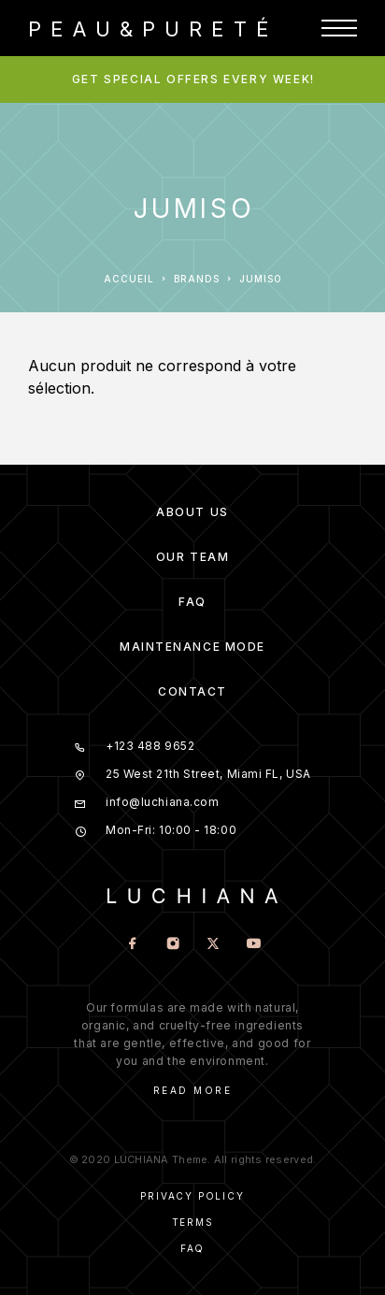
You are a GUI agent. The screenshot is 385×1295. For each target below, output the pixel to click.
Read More (193, 1090)
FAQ (192, 602)
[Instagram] (172, 945)
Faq (192, 1248)
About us (192, 512)
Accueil (129, 278)
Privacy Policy (192, 1195)
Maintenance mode (192, 647)
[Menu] (339, 28)
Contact (192, 691)
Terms (193, 1222)
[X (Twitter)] (212, 945)
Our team (192, 557)
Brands (197, 278)
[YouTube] (253, 945)
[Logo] (148, 28)
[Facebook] (132, 945)
